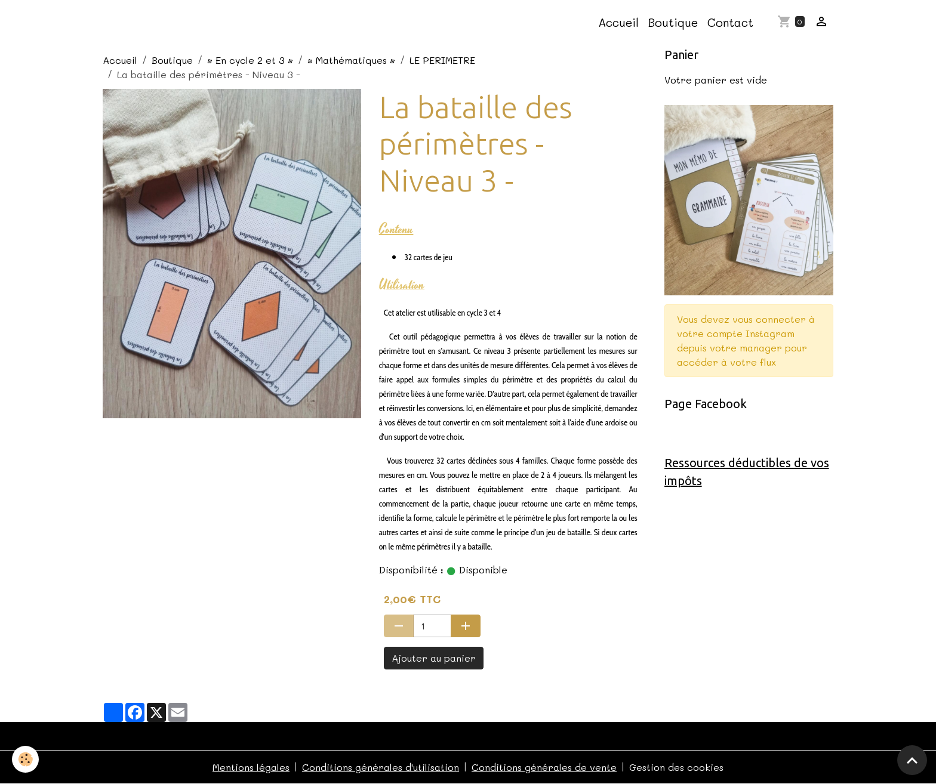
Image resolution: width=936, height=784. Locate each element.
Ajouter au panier (434, 658)
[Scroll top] (912, 760)
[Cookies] (25, 759)
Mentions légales (251, 767)
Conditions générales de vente (544, 767)
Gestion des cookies (676, 767)
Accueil (618, 22)
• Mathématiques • (351, 60)
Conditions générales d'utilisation (380, 767)
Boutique (673, 22)
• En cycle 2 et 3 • (250, 60)
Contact (730, 22)
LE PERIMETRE (442, 60)
